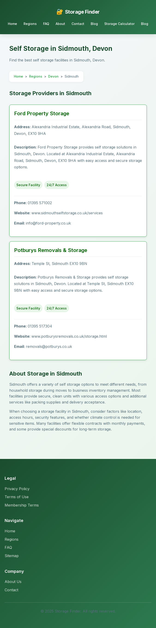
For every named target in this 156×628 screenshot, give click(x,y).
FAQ (46, 24)
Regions (30, 24)
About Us (13, 581)
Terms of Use (17, 497)
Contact (78, 24)
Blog (94, 24)
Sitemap (12, 555)
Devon (53, 76)
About (60, 24)
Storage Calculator (119, 24)
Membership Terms (22, 505)
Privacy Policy (17, 488)
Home (12, 24)
